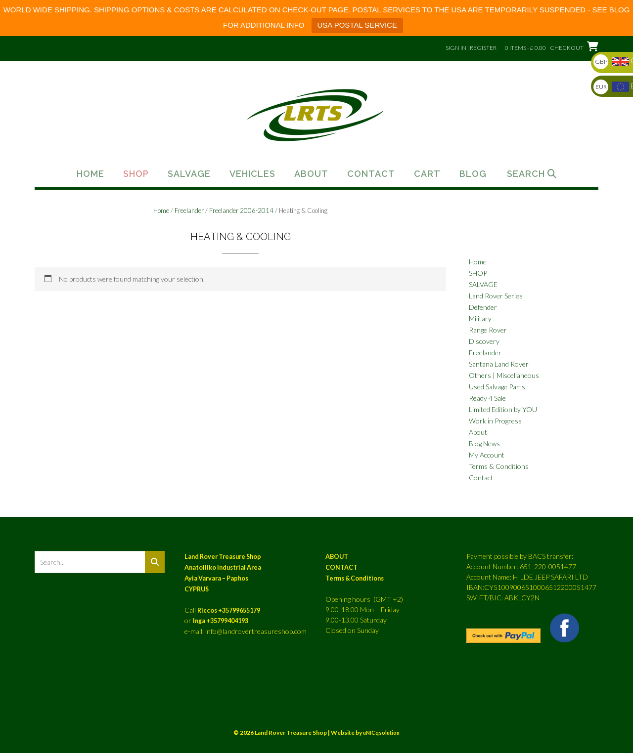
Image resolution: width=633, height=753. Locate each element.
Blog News (484, 443)
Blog (473, 174)
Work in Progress (495, 421)
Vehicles (252, 174)
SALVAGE (483, 284)
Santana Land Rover (499, 364)
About (311, 174)
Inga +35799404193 (220, 621)
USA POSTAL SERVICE (357, 25)
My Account (486, 455)
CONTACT (341, 567)
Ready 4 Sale (487, 398)
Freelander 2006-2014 (241, 210)
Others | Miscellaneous (504, 375)
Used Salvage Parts (497, 386)
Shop (136, 174)
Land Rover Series (496, 296)
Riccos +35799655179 (228, 610)
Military (480, 318)
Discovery (484, 341)
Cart (427, 174)
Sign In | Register (471, 47)
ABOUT (336, 556)
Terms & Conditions (499, 466)
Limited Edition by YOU (503, 409)
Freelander (189, 210)
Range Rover (488, 330)
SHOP (478, 273)
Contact (371, 174)
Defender (483, 307)
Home (90, 174)
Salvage (189, 174)
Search (532, 174)
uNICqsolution (381, 732)
